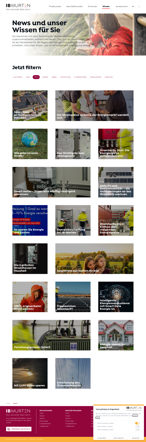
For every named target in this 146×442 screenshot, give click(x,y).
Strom (36, 77)
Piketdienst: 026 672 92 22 (21, 429)
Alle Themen (17, 77)
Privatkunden (55, 6)
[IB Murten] (25, 7)
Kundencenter (122, 6)
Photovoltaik (65, 77)
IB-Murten (92, 6)
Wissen (106, 6)
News (28, 77)
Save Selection (119, 438)
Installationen (95, 77)
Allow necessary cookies (105, 423)
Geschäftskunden (74, 6)
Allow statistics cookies (105, 426)
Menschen (109, 77)
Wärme (54, 77)
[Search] (139, 6)
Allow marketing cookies (105, 429)
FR (133, 6)
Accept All (135, 438)
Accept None (101, 438)
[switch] (137, 423)
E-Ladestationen (80, 77)
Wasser (45, 77)
